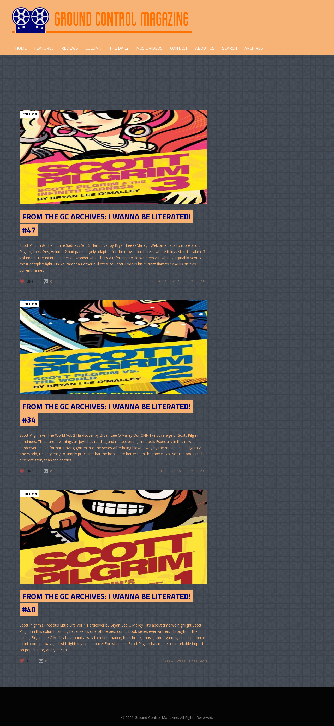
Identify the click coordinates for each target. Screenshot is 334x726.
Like (29, 281)
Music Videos (149, 48)
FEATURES (44, 48)
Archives (253, 48)
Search (229, 48)
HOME (21, 48)
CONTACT (179, 48)
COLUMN (94, 48)
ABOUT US (204, 48)
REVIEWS (69, 48)
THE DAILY (119, 48)
